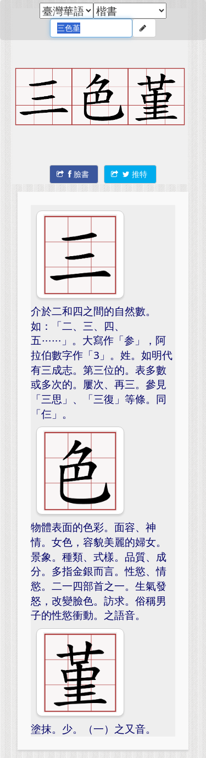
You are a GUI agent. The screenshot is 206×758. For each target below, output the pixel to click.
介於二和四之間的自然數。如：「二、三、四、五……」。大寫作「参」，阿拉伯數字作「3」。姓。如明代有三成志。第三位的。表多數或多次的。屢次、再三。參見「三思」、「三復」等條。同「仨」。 (101, 362)
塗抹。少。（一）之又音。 (93, 728)
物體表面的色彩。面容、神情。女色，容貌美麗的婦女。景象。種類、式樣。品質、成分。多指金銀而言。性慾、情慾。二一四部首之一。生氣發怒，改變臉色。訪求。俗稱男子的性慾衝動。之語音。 (98, 571)
